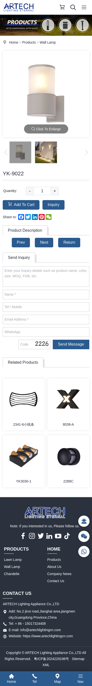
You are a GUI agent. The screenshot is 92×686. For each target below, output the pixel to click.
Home (13, 42)
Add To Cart (21, 204)
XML (46, 665)
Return (69, 242)
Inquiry (53, 205)
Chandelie (11, 574)
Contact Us (55, 581)
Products (29, 42)
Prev (21, 242)
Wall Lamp (48, 42)
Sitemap (78, 659)
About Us (54, 567)
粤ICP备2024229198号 (51, 659)
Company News (59, 574)
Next (44, 242)
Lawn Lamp (13, 560)
